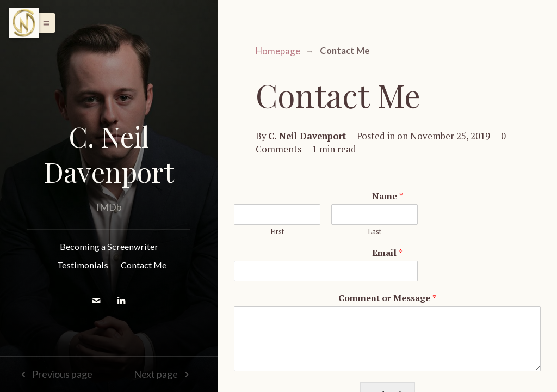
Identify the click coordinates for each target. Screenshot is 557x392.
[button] (43, 23)
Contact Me (143, 265)
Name (387, 196)
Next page (163, 374)
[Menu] (24, 23)
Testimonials (82, 265)
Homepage (278, 51)
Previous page (54, 374)
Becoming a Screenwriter (109, 246)
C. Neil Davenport (109, 154)
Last (374, 231)
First (277, 231)
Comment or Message (387, 298)
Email (387, 253)
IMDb (109, 207)
